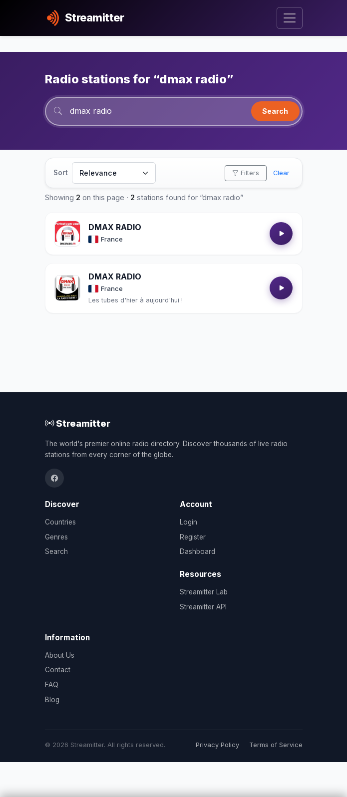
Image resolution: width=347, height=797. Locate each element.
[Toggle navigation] (289, 18)
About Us (59, 655)
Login (188, 522)
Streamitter (77, 423)
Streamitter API (203, 607)
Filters (245, 173)
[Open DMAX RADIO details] (67, 234)
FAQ (51, 685)
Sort (60, 173)
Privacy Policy (217, 745)
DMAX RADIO (114, 227)
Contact (57, 670)
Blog (52, 700)
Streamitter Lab (204, 592)
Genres (56, 537)
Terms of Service (276, 745)
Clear (281, 173)
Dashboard (197, 551)
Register (193, 537)
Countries (60, 522)
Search (275, 111)
